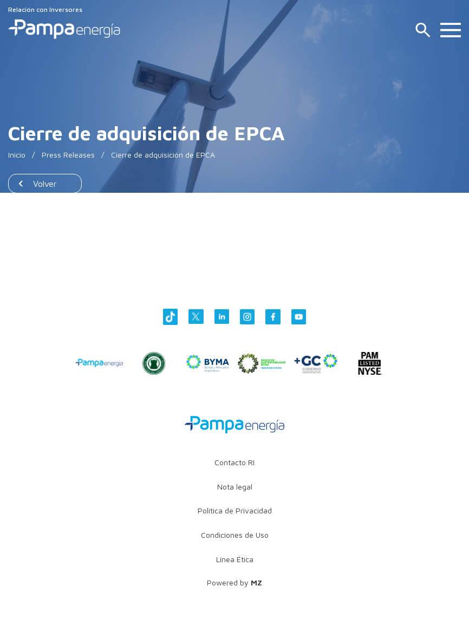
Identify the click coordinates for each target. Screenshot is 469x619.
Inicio (16, 154)
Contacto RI (234, 462)
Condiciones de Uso (235, 534)
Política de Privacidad (235, 510)
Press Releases (68, 154)
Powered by (234, 582)
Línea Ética (234, 559)
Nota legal (234, 486)
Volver (45, 183)
